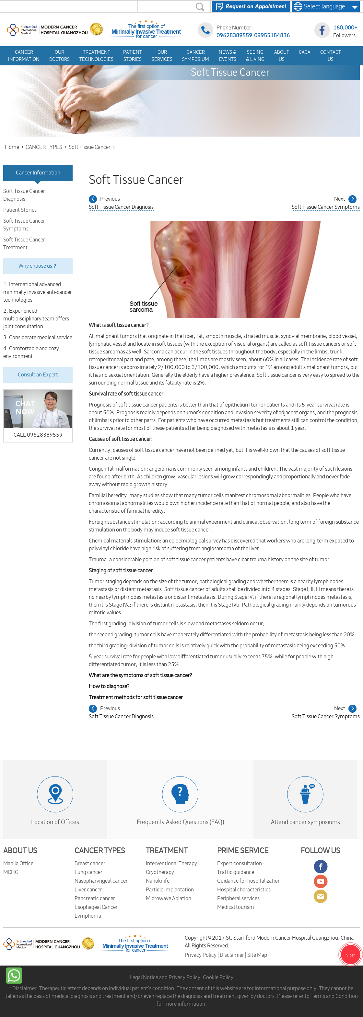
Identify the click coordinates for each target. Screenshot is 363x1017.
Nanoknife (158, 881)
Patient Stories (20, 210)
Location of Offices (55, 822)
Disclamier (232, 955)
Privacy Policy (201, 955)
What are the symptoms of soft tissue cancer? (140, 675)
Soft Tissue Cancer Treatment (24, 244)
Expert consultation (239, 863)
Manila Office (18, 863)
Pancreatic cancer (95, 898)
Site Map (257, 955)
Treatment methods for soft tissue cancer (136, 697)
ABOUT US (20, 850)
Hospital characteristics (244, 890)
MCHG (10, 872)
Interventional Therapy (171, 863)
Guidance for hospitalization (249, 881)
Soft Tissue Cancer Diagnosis (24, 195)
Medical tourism (235, 907)
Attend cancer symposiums (305, 822)
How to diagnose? (109, 686)
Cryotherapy (160, 872)
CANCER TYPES (100, 850)
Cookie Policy (218, 977)
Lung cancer (88, 872)
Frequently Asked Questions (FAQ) (180, 822)
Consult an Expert (38, 375)
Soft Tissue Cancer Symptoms (24, 225)
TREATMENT (167, 850)
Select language (322, 6)
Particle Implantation (170, 890)
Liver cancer (88, 890)
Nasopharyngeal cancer (101, 881)
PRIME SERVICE (243, 850)
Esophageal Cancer (96, 907)
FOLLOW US (320, 850)
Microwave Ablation (168, 898)
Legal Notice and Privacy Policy (165, 977)
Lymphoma (88, 916)
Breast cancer (90, 863)
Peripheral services (238, 898)
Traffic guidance (235, 872)
